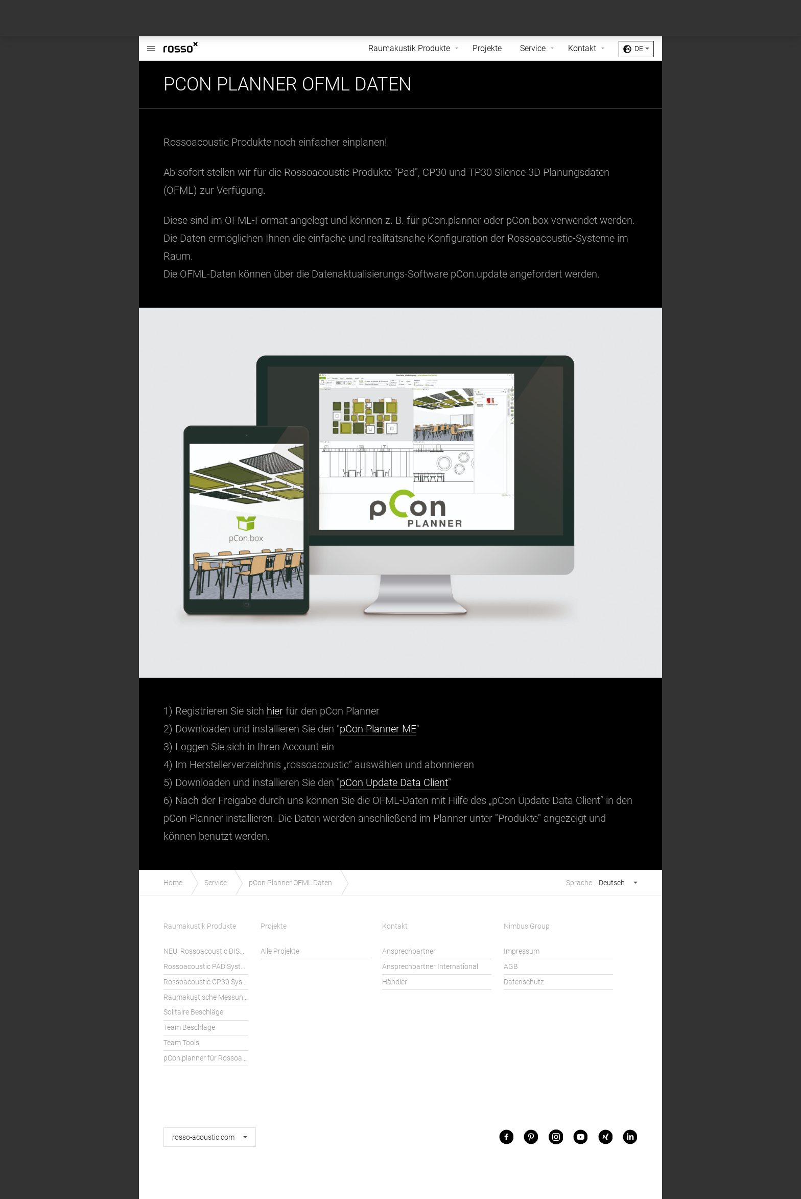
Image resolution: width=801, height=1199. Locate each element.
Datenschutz (524, 982)
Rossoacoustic (151, 43)
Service (533, 48)
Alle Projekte (280, 951)
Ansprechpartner (409, 951)
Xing (605, 1136)
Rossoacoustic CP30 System (205, 982)
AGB (511, 966)
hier (275, 711)
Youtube (580, 1136)
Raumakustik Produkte (409, 48)
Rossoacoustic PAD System (205, 966)
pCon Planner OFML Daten (290, 883)
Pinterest (530, 1136)
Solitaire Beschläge (193, 1012)
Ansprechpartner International (430, 966)
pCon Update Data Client (394, 782)
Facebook (506, 1136)
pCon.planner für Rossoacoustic (205, 1058)
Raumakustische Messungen (205, 997)
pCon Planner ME (378, 729)
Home (172, 883)
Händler (394, 982)
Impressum (521, 951)
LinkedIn (630, 1136)
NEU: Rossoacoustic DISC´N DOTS (205, 951)
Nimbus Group (527, 926)
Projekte (487, 48)
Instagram (555, 1136)
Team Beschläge (189, 1027)
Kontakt (582, 48)
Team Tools (181, 1043)
